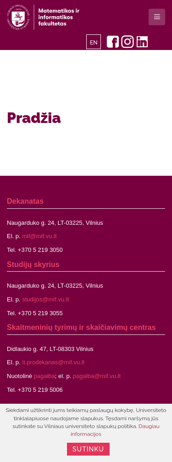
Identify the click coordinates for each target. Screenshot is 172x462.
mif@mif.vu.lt (39, 236)
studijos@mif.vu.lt (45, 299)
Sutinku (88, 449)
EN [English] (94, 42)
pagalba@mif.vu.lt (97, 376)
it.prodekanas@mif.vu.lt (53, 362)
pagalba (44, 376)
